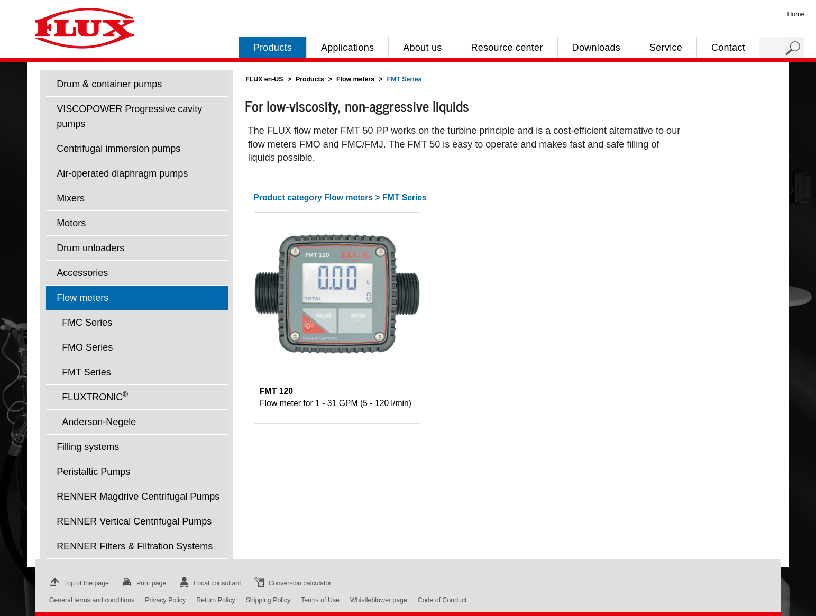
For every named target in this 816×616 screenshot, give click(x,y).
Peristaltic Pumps (93, 471)
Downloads (596, 47)
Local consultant (209, 583)
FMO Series (87, 347)
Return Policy (215, 600)
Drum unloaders (90, 248)
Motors (71, 223)
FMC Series (87, 322)
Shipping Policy (268, 600)
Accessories (82, 273)
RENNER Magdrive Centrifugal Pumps (138, 496)
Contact (728, 47)
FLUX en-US (264, 79)
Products (272, 47)
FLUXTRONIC (95, 396)
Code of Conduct (442, 600)
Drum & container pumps (109, 84)
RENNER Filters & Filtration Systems (135, 546)
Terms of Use (320, 600)
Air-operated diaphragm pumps (122, 173)
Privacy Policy (165, 600)
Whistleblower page (378, 600)
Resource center (507, 47)
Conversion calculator (292, 583)
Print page (143, 583)
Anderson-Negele (99, 422)
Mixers (71, 198)
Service (665, 47)
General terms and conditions (91, 600)
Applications (347, 47)
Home (795, 14)
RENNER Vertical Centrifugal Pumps (134, 521)
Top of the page (78, 583)
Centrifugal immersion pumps (118, 148)
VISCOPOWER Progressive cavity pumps (129, 116)
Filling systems (88, 447)
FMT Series (86, 372)
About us (422, 47)
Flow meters (82, 297)
